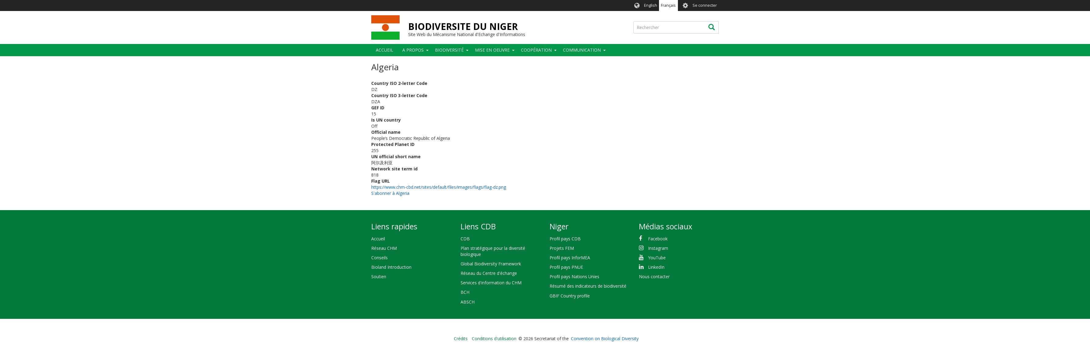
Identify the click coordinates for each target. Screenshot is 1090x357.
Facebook (658, 239)
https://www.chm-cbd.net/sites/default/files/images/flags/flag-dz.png (438, 187)
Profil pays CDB (565, 239)
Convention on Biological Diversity (605, 338)
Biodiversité (449, 50)
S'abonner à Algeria (390, 193)
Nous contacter (654, 276)
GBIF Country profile (570, 296)
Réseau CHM (384, 248)
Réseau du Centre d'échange (489, 273)
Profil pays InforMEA (570, 257)
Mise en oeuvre (492, 50)
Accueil (384, 50)
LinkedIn (656, 267)
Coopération (536, 50)
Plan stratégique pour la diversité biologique (493, 251)
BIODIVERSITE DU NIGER (463, 26)
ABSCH (468, 302)
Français (668, 5)
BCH (465, 292)
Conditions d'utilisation (494, 338)
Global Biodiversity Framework (491, 264)
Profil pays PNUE (566, 267)
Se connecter (705, 5)
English (650, 5)
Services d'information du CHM (491, 283)
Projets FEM (562, 248)
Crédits (461, 338)
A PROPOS (413, 50)
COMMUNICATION (582, 50)
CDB (465, 239)
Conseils (379, 257)
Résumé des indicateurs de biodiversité (588, 286)
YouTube (657, 257)
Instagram (658, 248)
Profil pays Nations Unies (574, 276)
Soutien (378, 276)
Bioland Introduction (391, 267)
